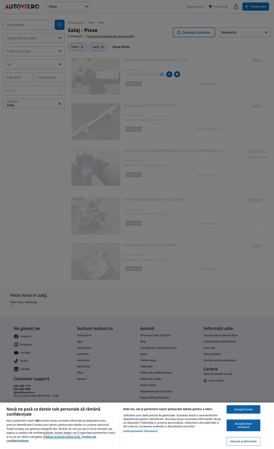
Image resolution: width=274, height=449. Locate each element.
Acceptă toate (243, 409)
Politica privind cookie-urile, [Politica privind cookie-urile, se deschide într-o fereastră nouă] (62, 437)
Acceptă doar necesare (243, 425)
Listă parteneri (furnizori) (140, 431)
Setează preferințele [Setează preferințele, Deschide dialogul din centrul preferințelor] (243, 441)
